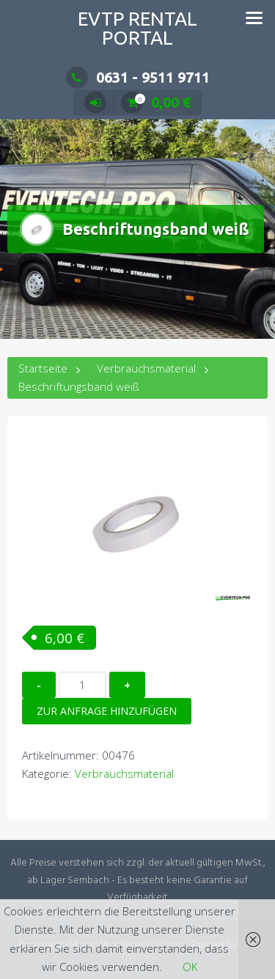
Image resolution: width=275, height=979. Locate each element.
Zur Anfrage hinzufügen (107, 711)
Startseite (42, 368)
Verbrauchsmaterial (146, 368)
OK (190, 966)
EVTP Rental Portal (137, 28)
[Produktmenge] (82, 685)
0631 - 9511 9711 (138, 77)
